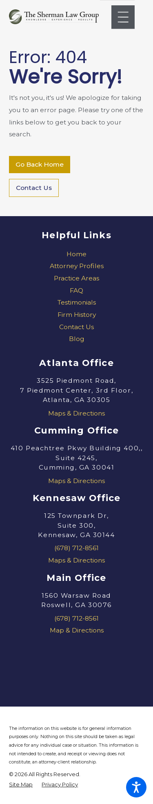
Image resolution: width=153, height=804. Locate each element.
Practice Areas (76, 278)
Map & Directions (77, 630)
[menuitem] (76, 254)
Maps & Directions (76, 413)
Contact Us (34, 188)
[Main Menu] (123, 17)
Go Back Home (40, 164)
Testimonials (77, 302)
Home (76, 254)
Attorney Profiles (77, 266)
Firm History (77, 314)
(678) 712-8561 (76, 548)
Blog (76, 339)
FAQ (76, 290)
